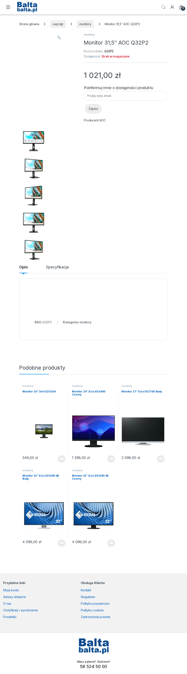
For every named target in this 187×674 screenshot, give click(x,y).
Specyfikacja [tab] (57, 267)
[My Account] (172, 7)
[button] (59, 37)
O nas (7, 603)
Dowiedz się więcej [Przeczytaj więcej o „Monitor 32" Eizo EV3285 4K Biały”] (61, 543)
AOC (102, 120)
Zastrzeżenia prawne (95, 617)
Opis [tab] (23, 267)
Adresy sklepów (14, 597)
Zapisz (93, 108)
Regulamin (88, 597)
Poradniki (9, 617)
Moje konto (11, 590)
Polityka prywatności (95, 603)
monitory (85, 24)
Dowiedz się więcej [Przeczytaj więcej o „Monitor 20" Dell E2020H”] (61, 459)
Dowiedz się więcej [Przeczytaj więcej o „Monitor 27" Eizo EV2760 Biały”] (161, 459)
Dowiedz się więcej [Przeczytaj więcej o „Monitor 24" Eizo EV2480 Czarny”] (111, 459)
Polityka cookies (92, 610)
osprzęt (58, 24)
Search (163, 7)
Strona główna (29, 24)
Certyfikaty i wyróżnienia (20, 610)
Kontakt (86, 590)
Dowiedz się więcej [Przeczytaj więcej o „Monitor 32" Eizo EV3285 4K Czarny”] (111, 543)
